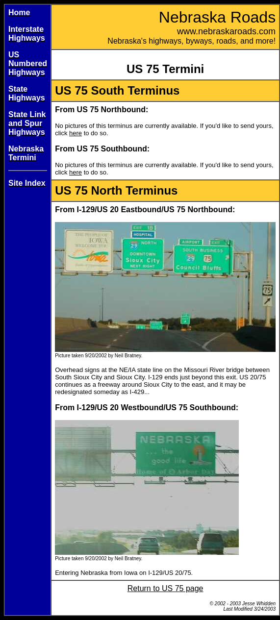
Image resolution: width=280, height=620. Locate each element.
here (75, 133)
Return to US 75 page (165, 588)
